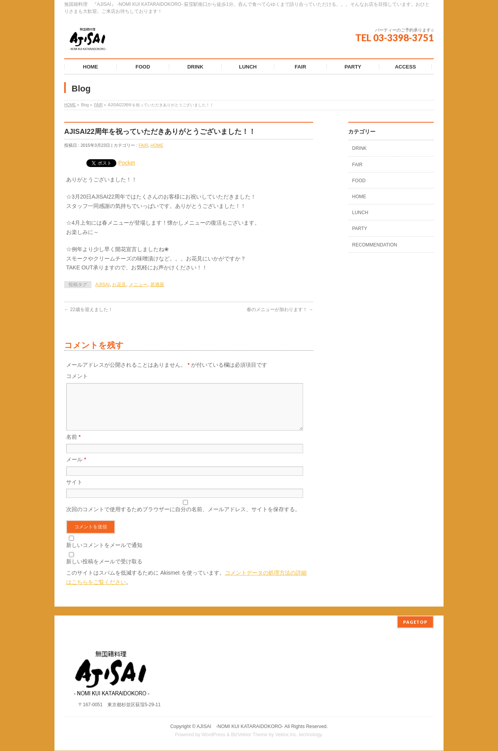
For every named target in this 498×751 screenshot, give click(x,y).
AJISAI (102, 284)
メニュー (138, 284)
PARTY (359, 228)
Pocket (126, 163)
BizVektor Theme (249, 735)
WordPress (213, 735)
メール (76, 469)
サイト (74, 491)
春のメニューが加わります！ (280, 309)
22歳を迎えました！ (88, 309)
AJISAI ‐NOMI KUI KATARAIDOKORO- (239, 727)
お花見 (119, 284)
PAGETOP (415, 622)
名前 (73, 446)
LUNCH (360, 212)
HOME (70, 105)
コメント (77, 376)
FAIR (98, 105)
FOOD (359, 180)
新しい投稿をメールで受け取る (104, 571)
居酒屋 (157, 284)
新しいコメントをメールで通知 (104, 554)
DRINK (359, 148)
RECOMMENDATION (374, 245)
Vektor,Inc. (286, 735)
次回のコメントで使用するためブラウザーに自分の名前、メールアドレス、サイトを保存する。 (183, 518)
